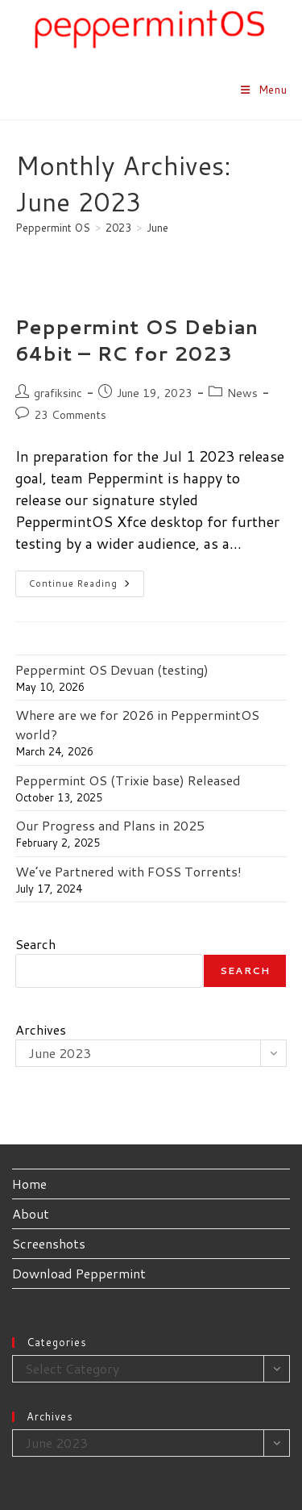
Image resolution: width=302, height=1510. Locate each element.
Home (29, 1183)
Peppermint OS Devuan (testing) (112, 669)
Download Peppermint (79, 1273)
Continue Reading (86, 586)
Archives (40, 1029)
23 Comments (70, 415)
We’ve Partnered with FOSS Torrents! (128, 871)
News (242, 393)
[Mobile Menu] (264, 89)
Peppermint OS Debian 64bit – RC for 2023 (137, 340)
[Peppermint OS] (52, 227)
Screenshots (48, 1243)
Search (35, 944)
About (30, 1213)
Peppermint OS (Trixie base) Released (128, 780)
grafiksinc (58, 393)
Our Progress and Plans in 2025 (110, 825)
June (157, 227)
